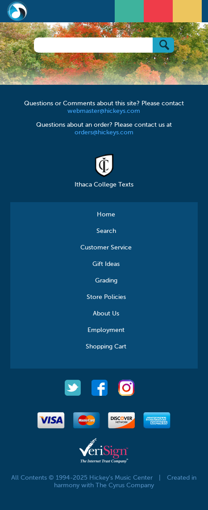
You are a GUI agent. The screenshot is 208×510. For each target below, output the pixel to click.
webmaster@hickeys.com (103, 111)
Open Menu (130, 10)
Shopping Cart (106, 347)
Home (106, 214)
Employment (106, 330)
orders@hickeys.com (104, 132)
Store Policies (106, 297)
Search (106, 231)
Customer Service (106, 248)
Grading (106, 281)
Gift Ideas (106, 264)
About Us (106, 314)
